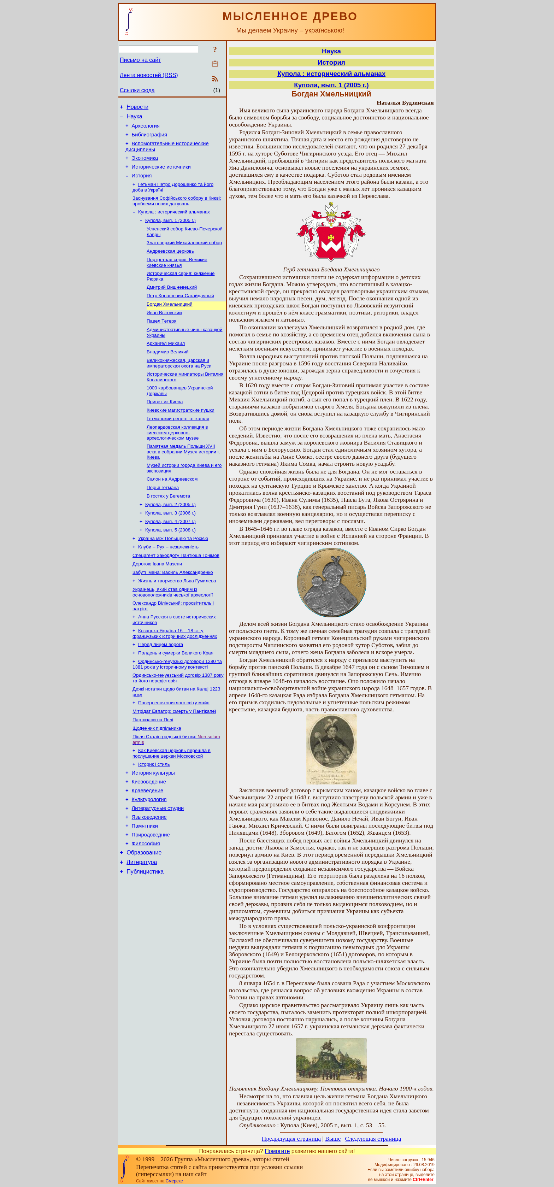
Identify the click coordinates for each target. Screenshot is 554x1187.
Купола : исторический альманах (174, 222)
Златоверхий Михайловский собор (184, 255)
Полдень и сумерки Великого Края (175, 693)
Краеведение (148, 841)
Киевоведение (149, 831)
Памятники (145, 880)
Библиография (149, 139)
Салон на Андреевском (172, 506)
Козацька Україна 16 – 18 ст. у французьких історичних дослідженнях (174, 672)
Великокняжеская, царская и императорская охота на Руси (179, 384)
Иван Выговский (164, 330)
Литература (141, 921)
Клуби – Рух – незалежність (168, 580)
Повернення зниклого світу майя (174, 745)
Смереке (174, 1181)
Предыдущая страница (291, 1138)
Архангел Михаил (166, 363)
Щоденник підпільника (156, 773)
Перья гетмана (163, 515)
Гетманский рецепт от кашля (178, 443)
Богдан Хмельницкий (170, 321)
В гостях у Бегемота (168, 525)
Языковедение (149, 871)
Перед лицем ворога (160, 684)
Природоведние (151, 890)
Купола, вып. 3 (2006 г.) (170, 543)
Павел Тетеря (162, 339)
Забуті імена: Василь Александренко (172, 607)
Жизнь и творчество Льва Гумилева (177, 616)
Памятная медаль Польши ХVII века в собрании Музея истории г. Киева (183, 478)
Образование (143, 910)
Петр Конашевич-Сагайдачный (180, 312)
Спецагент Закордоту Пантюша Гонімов (175, 589)
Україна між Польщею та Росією (173, 571)
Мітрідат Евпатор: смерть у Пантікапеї (174, 755)
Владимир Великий (168, 372)
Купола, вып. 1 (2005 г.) (170, 231)
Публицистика (145, 932)
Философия (146, 900)
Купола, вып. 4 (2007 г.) (170, 552)
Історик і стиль (154, 811)
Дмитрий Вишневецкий (172, 302)
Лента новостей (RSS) (149, 75)
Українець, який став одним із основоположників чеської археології (172, 628)
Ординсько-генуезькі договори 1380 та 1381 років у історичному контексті (177, 705)
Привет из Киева (165, 425)
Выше (333, 1138)
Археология (146, 129)
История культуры (153, 821)
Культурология (149, 851)
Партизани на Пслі (152, 764)
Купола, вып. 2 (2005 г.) (170, 534)
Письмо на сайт (140, 60)
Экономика (145, 164)
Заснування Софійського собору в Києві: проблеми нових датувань (176, 210)
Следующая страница (373, 1138)
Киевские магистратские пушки (180, 434)
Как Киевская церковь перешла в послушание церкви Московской (171, 799)
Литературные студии (158, 861)
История (142, 184)
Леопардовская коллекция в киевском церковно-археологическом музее (177, 458)
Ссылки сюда (137, 90)
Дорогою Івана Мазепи (157, 598)
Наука (134, 119)
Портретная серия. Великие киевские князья (177, 276)
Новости (137, 108)
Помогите (277, 1151)
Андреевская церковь (170, 264)
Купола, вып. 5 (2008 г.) (170, 561)
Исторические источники (161, 174)
